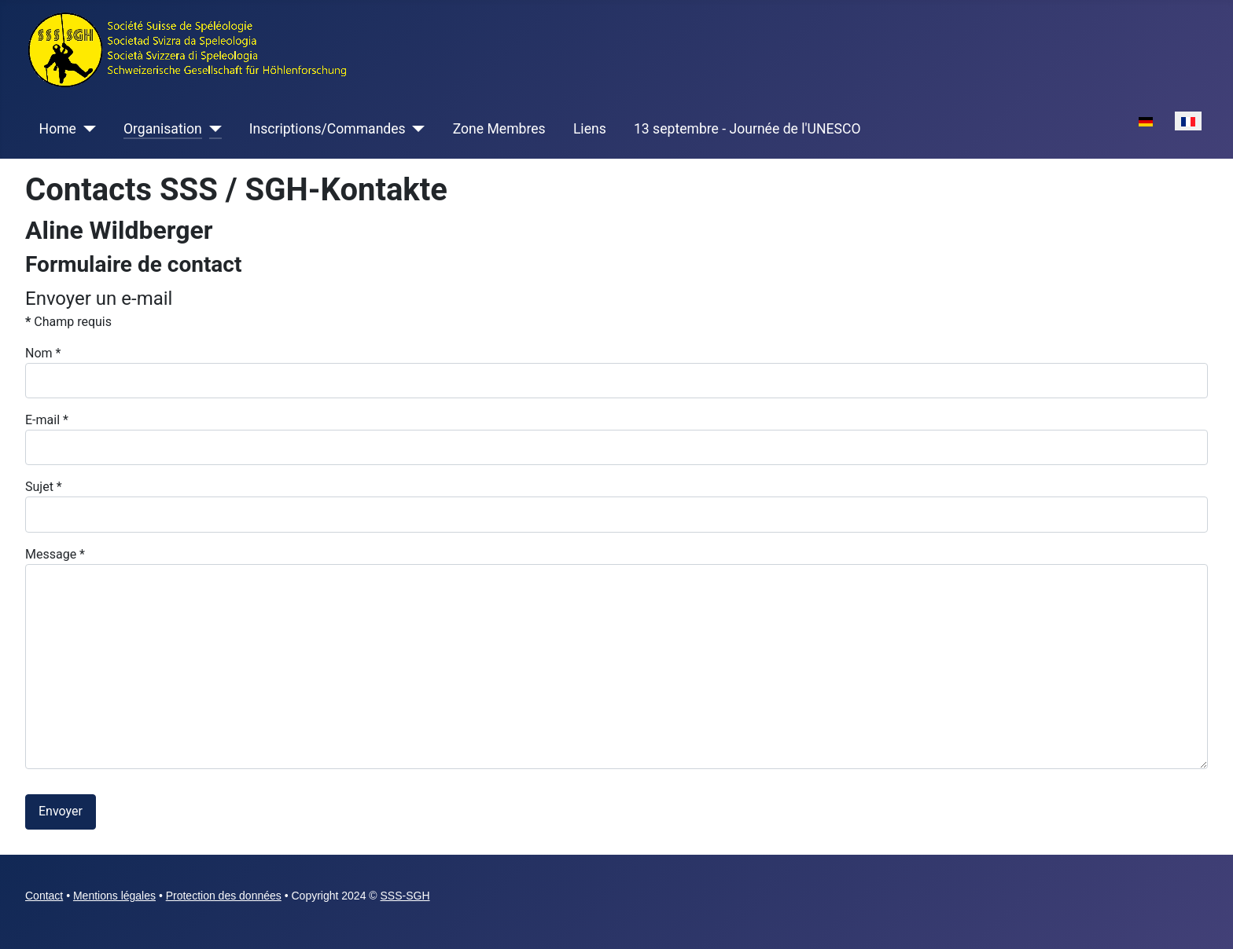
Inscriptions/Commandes (327, 129)
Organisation (162, 129)
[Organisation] (212, 129)
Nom (43, 353)
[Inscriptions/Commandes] (415, 129)
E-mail (46, 419)
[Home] (86, 129)
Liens (589, 129)
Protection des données (224, 895)
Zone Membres (499, 129)
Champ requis (68, 321)
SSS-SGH (405, 895)
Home (57, 129)
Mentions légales (114, 895)
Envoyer (61, 811)
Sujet (43, 486)
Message (55, 554)
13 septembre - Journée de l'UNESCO (747, 129)
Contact (44, 895)
